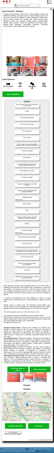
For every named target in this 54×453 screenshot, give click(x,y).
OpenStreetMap (47, 420)
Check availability (12, 94)
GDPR (37, 451)
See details (39, 426)
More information (40, 369)
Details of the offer (15, 426)
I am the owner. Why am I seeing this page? (13, 433)
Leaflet (40, 420)
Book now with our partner (18, 369)
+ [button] (5, 394)
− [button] (5, 397)
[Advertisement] (27, 41)
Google (27, 449)
